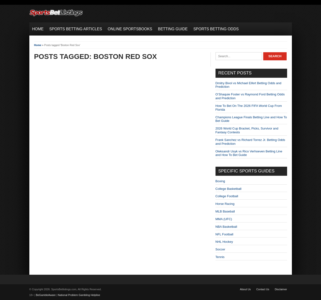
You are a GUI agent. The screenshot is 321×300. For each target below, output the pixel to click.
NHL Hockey (224, 241)
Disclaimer (281, 289)
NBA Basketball (226, 226)
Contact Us (262, 289)
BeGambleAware (46, 295)
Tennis (220, 257)
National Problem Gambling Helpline (79, 295)
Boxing (220, 181)
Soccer (220, 249)
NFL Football (224, 234)
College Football (227, 196)
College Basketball (229, 189)
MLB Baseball (225, 211)
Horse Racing (225, 204)
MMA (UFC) (224, 219)
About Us (245, 289)
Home (38, 45)
